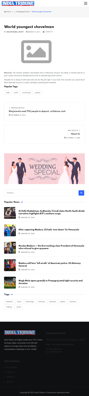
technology (30, 302)
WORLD (16, 93)
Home (7, 12)
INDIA (8, 93)
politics (62, 302)
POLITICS (37, 93)
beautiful (9, 302)
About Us (75, 134)
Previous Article (16, 108)
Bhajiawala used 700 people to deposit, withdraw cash (37, 111)
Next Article (74, 130)
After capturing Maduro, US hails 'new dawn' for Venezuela (49, 230)
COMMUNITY (26, 93)
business (73, 302)
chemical (41, 302)
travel (19, 302)
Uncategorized (22, 12)
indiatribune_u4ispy (15, 32)
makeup (9, 307)
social (18, 307)
